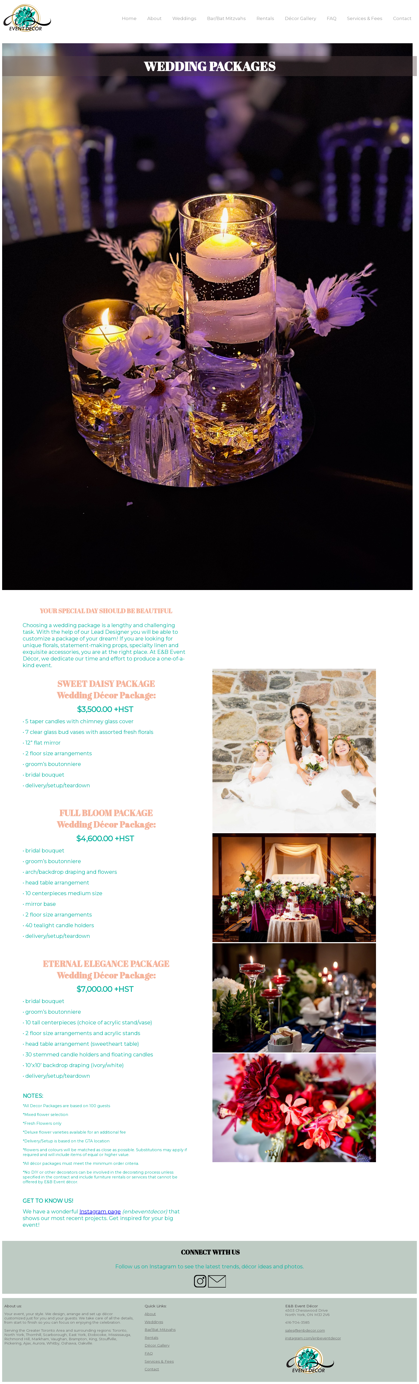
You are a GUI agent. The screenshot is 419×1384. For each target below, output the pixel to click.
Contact (402, 18)
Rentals (265, 18)
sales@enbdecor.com (305, 1330)
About (154, 18)
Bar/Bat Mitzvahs (226, 18)
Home (129, 18)
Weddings (184, 18)
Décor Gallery (300, 18)
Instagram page (100, 1211)
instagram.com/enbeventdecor (313, 1338)
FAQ (331, 18)
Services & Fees (364, 18)
